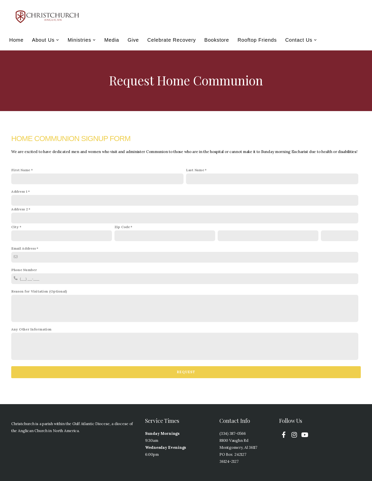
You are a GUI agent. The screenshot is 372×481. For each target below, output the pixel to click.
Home (16, 40)
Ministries (82, 40)
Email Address (23, 248)
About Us (45, 40)
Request (186, 372)
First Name (20, 170)
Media (111, 40)
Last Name (195, 170)
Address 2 (19, 209)
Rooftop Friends (257, 40)
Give (133, 40)
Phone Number (24, 270)
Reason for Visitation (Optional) (39, 291)
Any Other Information (31, 329)
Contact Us (301, 40)
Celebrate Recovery (171, 40)
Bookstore (216, 40)
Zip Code (122, 227)
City (15, 227)
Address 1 (19, 191)
